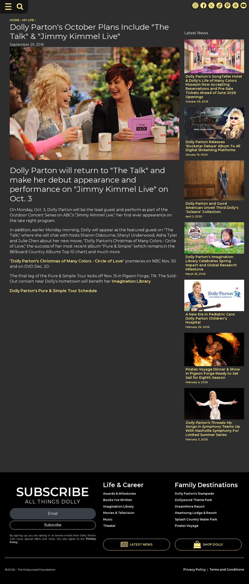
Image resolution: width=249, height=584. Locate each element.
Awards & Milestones (119, 493)
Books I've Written (117, 500)
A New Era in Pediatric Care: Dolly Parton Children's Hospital (210, 318)
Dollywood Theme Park (193, 500)
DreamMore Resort (190, 506)
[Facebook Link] (203, 5)
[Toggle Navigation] (8, 6)
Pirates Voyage (186, 526)
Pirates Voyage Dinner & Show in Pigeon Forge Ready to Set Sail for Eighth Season (213, 373)
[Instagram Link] (195, 5)
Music (108, 519)
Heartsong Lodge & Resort (196, 513)
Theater (109, 526)
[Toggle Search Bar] (20, 6)
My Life (28, 20)
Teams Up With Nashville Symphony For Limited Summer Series (213, 429)
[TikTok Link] (219, 5)
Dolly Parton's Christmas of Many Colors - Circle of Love (67, 261)
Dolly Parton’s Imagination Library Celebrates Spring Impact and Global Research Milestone (211, 263)
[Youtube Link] (243, 5)
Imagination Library (131, 281)
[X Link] (211, 5)
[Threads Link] (235, 5)
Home (14, 20)
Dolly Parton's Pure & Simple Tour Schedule (53, 290)
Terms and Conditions (226, 569)
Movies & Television (118, 513)
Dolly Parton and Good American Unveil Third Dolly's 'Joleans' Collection (212, 208)
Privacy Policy (194, 569)
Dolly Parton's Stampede (194, 493)
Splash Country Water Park (196, 519)
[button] (136, 544)
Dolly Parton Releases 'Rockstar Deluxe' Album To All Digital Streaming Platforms (213, 146)
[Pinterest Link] (227, 5)
